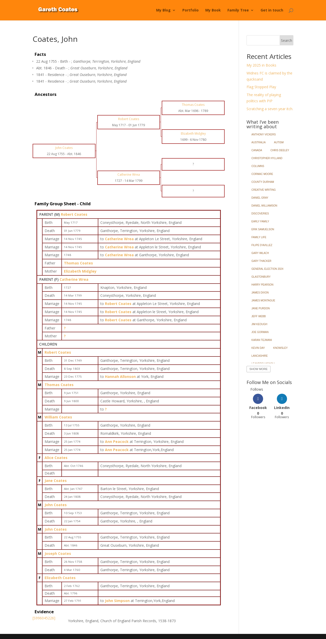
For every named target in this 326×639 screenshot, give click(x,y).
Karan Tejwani (261, 340)
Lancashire (259, 355)
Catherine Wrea (74, 279)
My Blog (163, 10)
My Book (213, 10)
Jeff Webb (258, 316)
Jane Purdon (260, 308)
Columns (257, 166)
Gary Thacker (261, 261)
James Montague (263, 300)
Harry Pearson (262, 284)
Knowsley (280, 348)
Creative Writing (263, 189)
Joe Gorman (259, 332)
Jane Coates (56, 480)
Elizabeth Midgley (80, 271)
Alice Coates (56, 457)
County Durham (262, 182)
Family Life (258, 237)
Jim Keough (259, 324)
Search (286, 40)
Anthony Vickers (263, 134)
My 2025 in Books (261, 65)
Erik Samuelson (262, 229)
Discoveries (260, 213)
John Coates (56, 504)
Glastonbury (260, 276)
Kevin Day (258, 348)
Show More (258, 368)
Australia (258, 142)
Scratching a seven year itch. (270, 108)
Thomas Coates (78, 263)
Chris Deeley (279, 150)
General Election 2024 (267, 268)
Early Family (260, 221)
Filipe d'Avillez (261, 245)
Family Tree (238, 10)
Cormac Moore (262, 174)
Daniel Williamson (264, 205)
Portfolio (190, 10)
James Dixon (260, 292)
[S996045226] (44, 618)
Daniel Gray (259, 197)
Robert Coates (74, 214)
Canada (256, 150)
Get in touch (272, 10)
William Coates (58, 417)
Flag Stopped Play (261, 86)
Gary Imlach (260, 253)
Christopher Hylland (266, 158)
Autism (279, 142)
